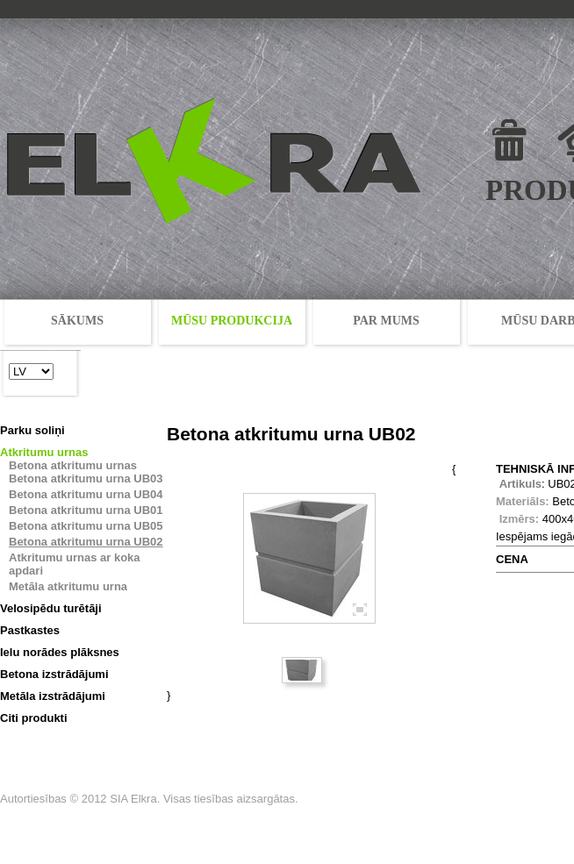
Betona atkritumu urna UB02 (86, 541)
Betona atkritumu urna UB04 (86, 494)
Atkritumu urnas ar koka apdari (74, 564)
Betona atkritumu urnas (73, 465)
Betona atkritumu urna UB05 (86, 525)
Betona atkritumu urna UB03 (86, 478)
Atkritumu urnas (44, 452)
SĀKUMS (77, 320)
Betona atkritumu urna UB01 (86, 510)
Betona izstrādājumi (54, 674)
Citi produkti (34, 718)
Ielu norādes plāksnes (59, 652)
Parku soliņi (32, 430)
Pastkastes (30, 630)
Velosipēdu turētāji (51, 608)
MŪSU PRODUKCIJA (231, 320)
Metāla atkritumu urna (68, 586)
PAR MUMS (386, 320)
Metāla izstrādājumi (52, 696)
